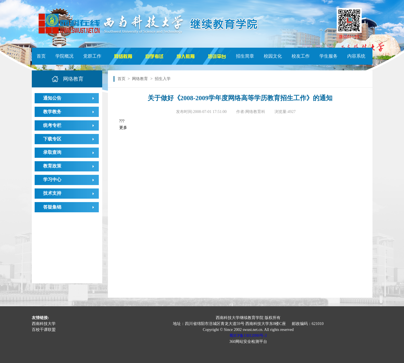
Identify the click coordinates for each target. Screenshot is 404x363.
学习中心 (52, 179)
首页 (41, 56)
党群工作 (92, 56)
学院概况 (64, 56)
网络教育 (140, 79)
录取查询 (52, 152)
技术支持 (52, 193)
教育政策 (52, 165)
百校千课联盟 (44, 330)
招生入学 (163, 79)
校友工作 (301, 56)
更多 (123, 127)
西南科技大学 (44, 324)
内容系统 (356, 56)
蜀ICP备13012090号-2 (248, 335)
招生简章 (245, 56)
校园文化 (273, 56)
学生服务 (328, 56)
